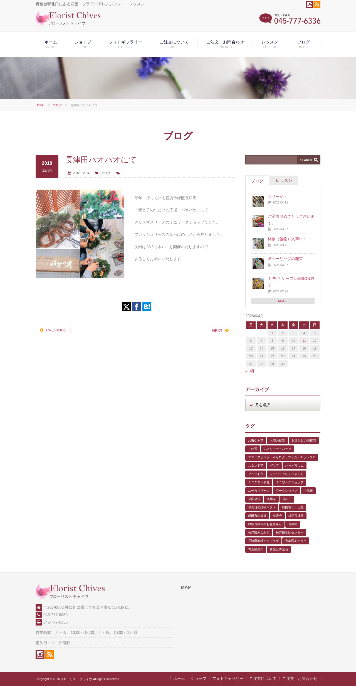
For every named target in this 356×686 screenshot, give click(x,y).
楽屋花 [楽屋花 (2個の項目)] (271, 499)
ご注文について (174, 44)
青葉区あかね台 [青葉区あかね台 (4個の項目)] (295, 540)
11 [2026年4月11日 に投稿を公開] (304, 340)
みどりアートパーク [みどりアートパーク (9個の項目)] (277, 448)
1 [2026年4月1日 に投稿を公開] (272, 333)
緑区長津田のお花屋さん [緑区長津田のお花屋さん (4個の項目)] (265, 524)
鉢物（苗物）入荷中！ (287, 239)
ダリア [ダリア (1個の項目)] (274, 465)
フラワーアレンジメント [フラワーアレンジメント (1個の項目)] (286, 474)
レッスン (269, 44)
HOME (40, 105)
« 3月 (249, 371)
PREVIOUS (56, 330)
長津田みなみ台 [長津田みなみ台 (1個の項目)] (259, 532)
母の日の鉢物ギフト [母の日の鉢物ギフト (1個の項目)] (262, 507)
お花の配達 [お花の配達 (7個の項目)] (277, 440)
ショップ (83, 44)
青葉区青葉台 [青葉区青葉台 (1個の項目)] (279, 549)
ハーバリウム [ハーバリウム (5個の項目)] (294, 465)
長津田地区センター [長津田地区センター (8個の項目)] (289, 532)
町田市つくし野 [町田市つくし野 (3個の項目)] (292, 507)
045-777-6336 (55, 614)
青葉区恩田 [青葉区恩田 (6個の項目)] (255, 549)
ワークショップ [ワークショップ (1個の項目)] (286, 490)
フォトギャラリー (125, 44)
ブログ (303, 44)
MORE (283, 300)
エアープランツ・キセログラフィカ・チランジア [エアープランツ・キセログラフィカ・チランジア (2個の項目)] (281, 457)
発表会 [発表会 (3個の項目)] (277, 515)
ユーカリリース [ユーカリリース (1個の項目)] (259, 490)
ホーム (50, 44)
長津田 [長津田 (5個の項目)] (292, 524)
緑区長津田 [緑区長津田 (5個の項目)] (296, 515)
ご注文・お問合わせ (225, 44)
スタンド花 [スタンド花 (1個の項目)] (255, 465)
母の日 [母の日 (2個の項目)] (286, 499)
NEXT (217, 330)
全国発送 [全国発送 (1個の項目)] (254, 499)
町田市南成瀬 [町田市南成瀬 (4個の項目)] (257, 515)
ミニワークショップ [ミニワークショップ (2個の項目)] (289, 482)
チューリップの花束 (285, 258)
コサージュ (277, 196)
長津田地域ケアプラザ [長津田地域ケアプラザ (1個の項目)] (263, 540)
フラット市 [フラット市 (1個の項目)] (255, 474)
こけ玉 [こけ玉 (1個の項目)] (252, 448)
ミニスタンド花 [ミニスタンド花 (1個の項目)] (259, 482)
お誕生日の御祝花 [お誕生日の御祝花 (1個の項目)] (303, 440)
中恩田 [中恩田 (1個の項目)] (308, 490)
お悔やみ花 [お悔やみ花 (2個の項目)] (255, 440)
